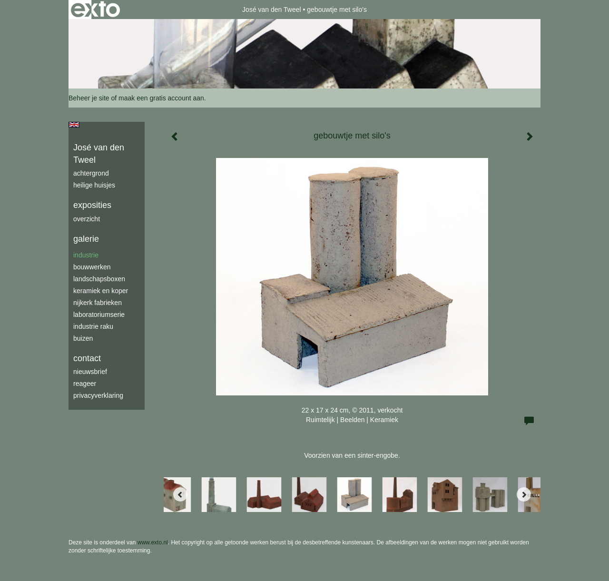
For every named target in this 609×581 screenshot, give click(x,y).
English (74, 125)
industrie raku (93, 326)
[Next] (524, 494)
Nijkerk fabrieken (97, 302)
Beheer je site (89, 98)
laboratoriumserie (99, 314)
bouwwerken (92, 267)
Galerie (86, 239)
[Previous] (180, 494)
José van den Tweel (271, 9)
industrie (85, 255)
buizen (83, 338)
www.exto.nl (153, 542)
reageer (84, 383)
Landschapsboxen (99, 279)
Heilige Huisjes (94, 185)
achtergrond (91, 173)
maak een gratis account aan (161, 98)
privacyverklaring (98, 395)
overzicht (86, 219)
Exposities (92, 205)
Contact (87, 358)
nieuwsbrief (90, 371)
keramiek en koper (100, 291)
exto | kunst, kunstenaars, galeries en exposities (95, 9)
